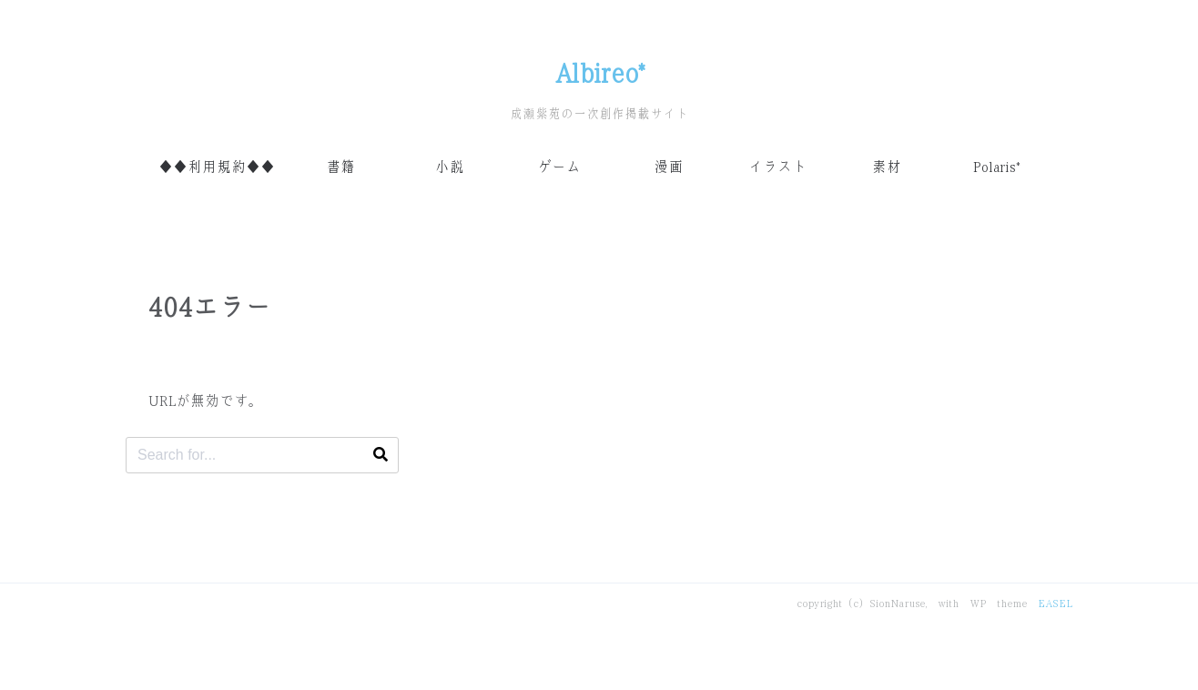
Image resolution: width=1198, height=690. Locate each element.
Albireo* (599, 73)
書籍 (340, 167)
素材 (886, 167)
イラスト (777, 167)
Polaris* (996, 167)
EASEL (1055, 603)
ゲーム (559, 167)
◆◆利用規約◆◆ (216, 167)
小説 (449, 167)
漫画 (668, 167)
